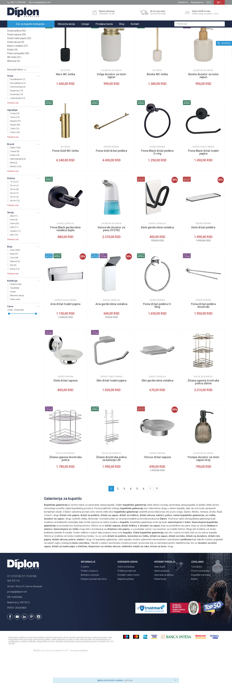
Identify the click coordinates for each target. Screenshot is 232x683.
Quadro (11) (15, 258)
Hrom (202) (15, 278)
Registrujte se (197, 2)
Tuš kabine (196, 594)
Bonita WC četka (157, 101)
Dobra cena (15, 327)
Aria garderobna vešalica (111, 331)
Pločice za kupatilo (200, 598)
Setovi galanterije (17, 47)
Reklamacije (160, 606)
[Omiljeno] (208, 2)
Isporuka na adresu (164, 602)
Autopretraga (148, 37)
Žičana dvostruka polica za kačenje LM (111, 486)
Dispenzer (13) (16, 118)
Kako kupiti (159, 594)
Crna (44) (14, 285)
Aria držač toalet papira (65, 331)
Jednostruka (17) (17, 126)
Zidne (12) (14, 156)
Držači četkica (16, 54)
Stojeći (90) (15, 152)
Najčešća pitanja (126, 606)
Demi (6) (14, 247)
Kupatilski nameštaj (200, 602)
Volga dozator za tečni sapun (111, 103)
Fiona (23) (14, 251)
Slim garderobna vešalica (157, 408)
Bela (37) (14, 281)
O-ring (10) (14, 141)
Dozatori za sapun (18, 50)
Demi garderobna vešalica (157, 255)
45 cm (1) (14, 221)
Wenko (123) (15, 194)
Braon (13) (14, 296)
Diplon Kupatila (14, 31)
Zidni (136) (15, 160)
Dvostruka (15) (16, 122)
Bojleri (194, 606)
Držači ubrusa (15, 69)
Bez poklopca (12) (18, 111)
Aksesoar (13, 88)
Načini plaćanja (161, 598)
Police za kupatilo (18, 81)
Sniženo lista (15, 312)
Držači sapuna (16, 62)
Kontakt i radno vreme (128, 602)
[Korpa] (219, 3)
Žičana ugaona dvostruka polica (65, 486)
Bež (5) (13, 293)
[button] (199, 23)
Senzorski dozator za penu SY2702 (111, 256)
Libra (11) (14, 255)
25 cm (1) (14, 213)
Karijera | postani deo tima (94, 606)
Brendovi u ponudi (90, 602)
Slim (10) (14, 262)
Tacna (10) (15, 145)
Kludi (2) (13, 190)
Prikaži (191, 37)
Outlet (13, 319)
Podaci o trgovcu (89, 598)
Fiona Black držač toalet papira (203, 180)
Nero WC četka (65, 101)
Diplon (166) (15, 175)
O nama (85, 594)
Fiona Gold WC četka (65, 178)
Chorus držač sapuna (157, 484)
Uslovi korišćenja (126, 594)
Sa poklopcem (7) (17, 107)
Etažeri (12, 77)
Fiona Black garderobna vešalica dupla (65, 256)
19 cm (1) (14, 209)
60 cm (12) (15, 228)
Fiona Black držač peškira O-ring (157, 180)
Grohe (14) (14, 183)
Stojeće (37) (15, 148)
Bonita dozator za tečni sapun (203, 103)
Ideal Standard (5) (18, 186)
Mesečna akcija (17, 323)
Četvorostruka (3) (17, 114)
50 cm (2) (14, 224)
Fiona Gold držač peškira (111, 178)
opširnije (128, 680)
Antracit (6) (15, 289)
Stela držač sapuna (65, 408)
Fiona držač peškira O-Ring (157, 333)
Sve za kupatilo (30, 31)
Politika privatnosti (127, 598)
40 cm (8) (14, 217)
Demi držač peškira (203, 255)
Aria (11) (14, 243)
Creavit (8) (14, 179)
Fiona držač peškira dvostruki (203, 333)
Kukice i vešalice (17, 73)
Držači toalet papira (19, 66)
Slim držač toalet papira (111, 408)
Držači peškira (16, 58)
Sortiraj (162, 37)
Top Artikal (14, 315)
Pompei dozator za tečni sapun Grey (203, 486)
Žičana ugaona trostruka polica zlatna (203, 409)
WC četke (14, 84)
